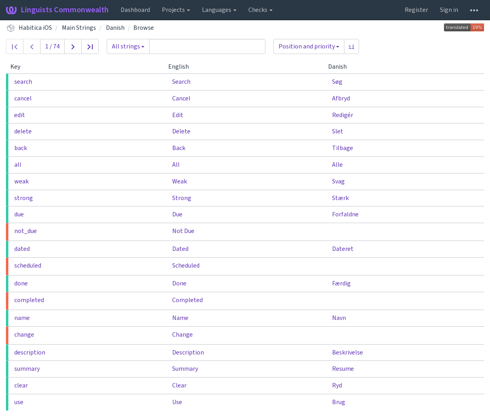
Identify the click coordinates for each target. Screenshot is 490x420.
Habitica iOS (35, 27)
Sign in (449, 10)
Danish (115, 27)
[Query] (207, 46)
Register (416, 10)
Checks (260, 10)
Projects (176, 10)
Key (18, 66)
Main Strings (79, 27)
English (181, 66)
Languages (219, 10)
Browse (143, 27)
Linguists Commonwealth (57, 9)
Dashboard (135, 10)
